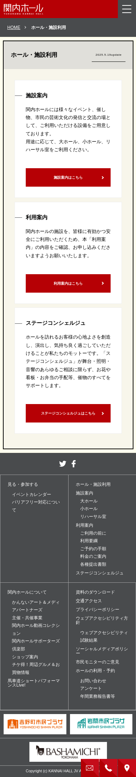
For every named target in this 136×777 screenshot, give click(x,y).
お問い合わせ (93, 680)
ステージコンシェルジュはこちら (68, 413)
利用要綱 (89, 540)
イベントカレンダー (31, 494)
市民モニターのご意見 (97, 662)
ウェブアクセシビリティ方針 (102, 620)
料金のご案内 (93, 556)
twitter (62, 463)
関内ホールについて (27, 592)
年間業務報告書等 (97, 696)
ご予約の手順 (93, 548)
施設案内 (84, 493)
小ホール (89, 508)
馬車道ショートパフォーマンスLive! (34, 683)
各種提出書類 (93, 564)
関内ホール (24, 9)
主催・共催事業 (27, 617)
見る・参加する (23, 484)
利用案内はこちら (68, 283)
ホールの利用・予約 (95, 670)
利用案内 (84, 525)
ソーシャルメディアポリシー (102, 651)
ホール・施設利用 (93, 484)
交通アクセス (89, 600)
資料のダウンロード (95, 592)
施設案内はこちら (68, 177)
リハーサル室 (93, 516)
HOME (13, 27)
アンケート (91, 688)
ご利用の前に (93, 533)
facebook (73, 463)
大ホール (89, 501)
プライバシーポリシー (97, 609)
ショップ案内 (25, 656)
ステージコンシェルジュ (100, 573)
